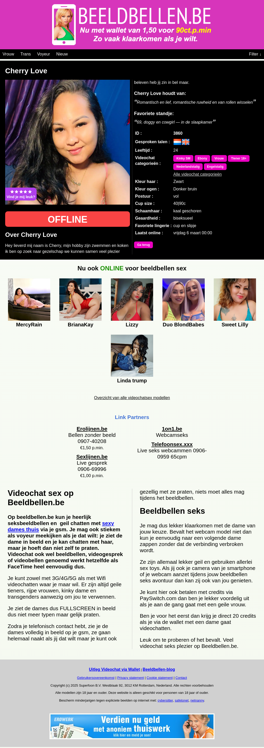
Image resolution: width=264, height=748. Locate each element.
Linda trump (132, 380)
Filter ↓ (255, 54)
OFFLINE (67, 219)
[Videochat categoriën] (71, 53)
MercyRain (29, 324)
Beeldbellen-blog (159, 669)
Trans (25, 54)
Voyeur (43, 54)
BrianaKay (80, 324)
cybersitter (165, 700)
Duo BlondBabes (183, 324)
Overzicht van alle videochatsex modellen (132, 398)
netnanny (197, 700)
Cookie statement (160, 678)
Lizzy (132, 324)
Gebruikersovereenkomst (95, 678)
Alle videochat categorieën (197, 174)
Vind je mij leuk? (21, 194)
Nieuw (62, 54)
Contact (181, 678)
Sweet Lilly (235, 324)
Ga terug (143, 245)
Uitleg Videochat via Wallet (114, 669)
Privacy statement (130, 678)
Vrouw (8, 54)
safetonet (182, 700)
